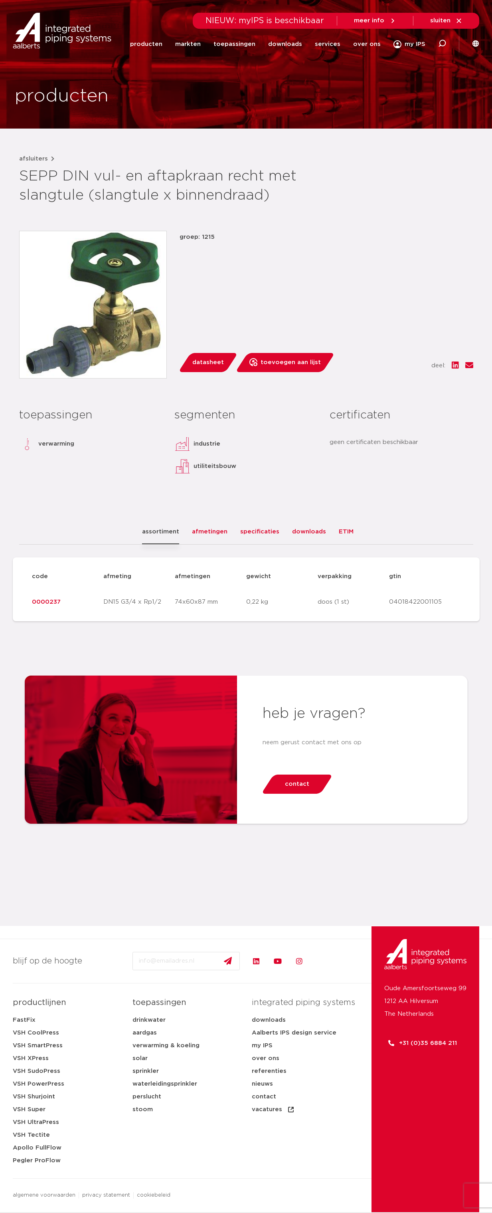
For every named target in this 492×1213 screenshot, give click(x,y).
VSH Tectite (31, 1135)
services (327, 44)
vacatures (273, 1110)
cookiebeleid (153, 1195)
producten (146, 44)
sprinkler (145, 1071)
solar (140, 1058)
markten (188, 44)
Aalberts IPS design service (294, 1033)
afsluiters (33, 159)
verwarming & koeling (166, 1045)
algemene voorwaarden (44, 1195)
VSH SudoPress (36, 1071)
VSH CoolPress (36, 1033)
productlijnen (39, 1003)
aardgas (144, 1033)
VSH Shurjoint (34, 1097)
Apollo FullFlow (37, 1148)
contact (264, 1097)
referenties (269, 1071)
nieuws (262, 1084)
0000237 (46, 602)
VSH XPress (31, 1058)
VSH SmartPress (38, 1045)
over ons (367, 44)
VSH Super (29, 1109)
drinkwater (149, 1020)
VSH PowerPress (38, 1084)
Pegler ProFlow (37, 1160)
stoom (142, 1109)
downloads (285, 44)
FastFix (24, 1020)
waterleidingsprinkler (164, 1084)
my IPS (262, 1045)
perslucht (146, 1097)
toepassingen (234, 44)
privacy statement (106, 1195)
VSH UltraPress (36, 1122)
